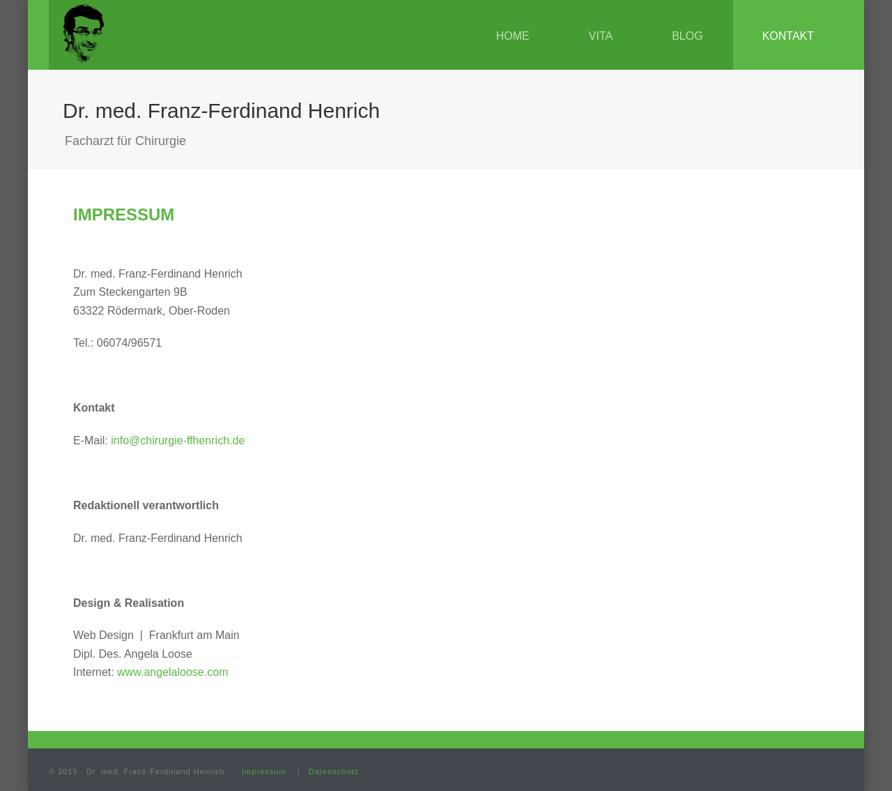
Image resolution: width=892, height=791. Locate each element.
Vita (601, 36)
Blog (687, 36)
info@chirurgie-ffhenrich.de (178, 440)
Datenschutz (334, 771)
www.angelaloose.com (172, 672)
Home (513, 36)
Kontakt (788, 36)
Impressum (264, 771)
